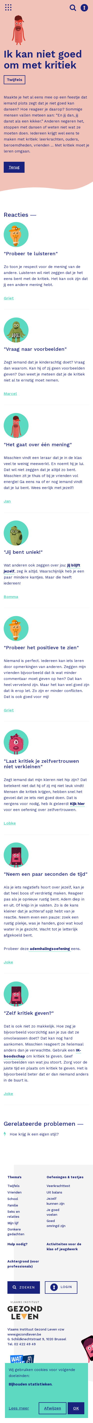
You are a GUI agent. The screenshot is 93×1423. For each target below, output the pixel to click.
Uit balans (54, 1192)
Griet (9, 298)
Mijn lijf (12, 1223)
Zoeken (24, 1287)
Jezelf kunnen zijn (55, 1201)
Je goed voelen (53, 1212)
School (12, 1199)
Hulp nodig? (17, 1244)
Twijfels (14, 79)
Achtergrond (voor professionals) (23, 1264)
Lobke (10, 823)
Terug (14, 167)
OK (76, 1408)
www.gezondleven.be (24, 1334)
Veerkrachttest (58, 1186)
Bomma (11, 596)
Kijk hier (77, 804)
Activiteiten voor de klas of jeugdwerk (64, 1246)
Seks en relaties (13, 1214)
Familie (12, 1205)
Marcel (10, 393)
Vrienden (14, 1192)
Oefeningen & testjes (65, 1177)
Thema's (14, 1177)
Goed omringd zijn (56, 1223)
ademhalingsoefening (50, 948)
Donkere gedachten (15, 1232)
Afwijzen (52, 1408)
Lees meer (19, 1408)
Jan (7, 501)
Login (61, 1287)
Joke (8, 962)
